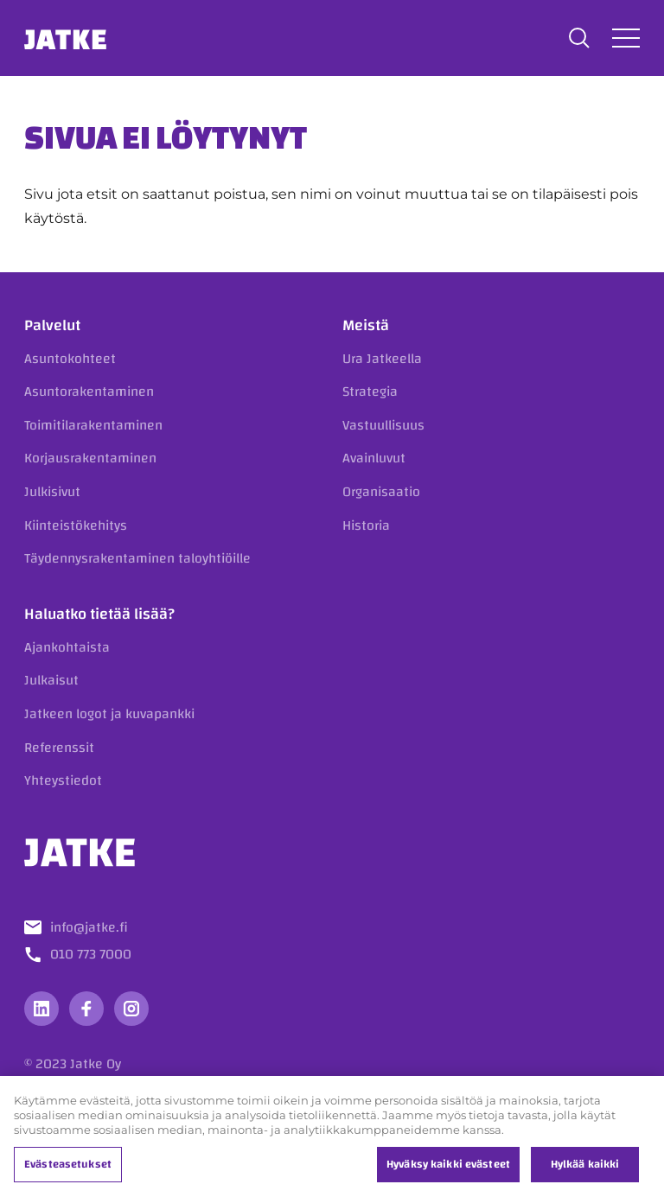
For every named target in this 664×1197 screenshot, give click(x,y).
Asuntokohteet (70, 359)
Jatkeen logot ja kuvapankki (109, 714)
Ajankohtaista (67, 647)
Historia (366, 525)
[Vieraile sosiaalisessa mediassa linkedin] (41, 1008)
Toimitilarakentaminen (93, 425)
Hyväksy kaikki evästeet (448, 1169)
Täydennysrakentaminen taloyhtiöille (137, 558)
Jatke (66, 38)
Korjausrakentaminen (90, 458)
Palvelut (52, 325)
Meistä (365, 325)
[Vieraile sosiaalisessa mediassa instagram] (131, 1008)
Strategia (370, 391)
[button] (579, 38)
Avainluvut (373, 458)
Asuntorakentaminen (89, 391)
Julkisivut (52, 492)
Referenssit (59, 748)
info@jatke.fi (89, 927)
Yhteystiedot (63, 780)
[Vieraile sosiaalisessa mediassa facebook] (86, 1008)
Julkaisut (51, 680)
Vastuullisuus (383, 425)
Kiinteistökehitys (75, 525)
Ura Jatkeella (382, 359)
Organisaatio (381, 492)
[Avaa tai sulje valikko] (625, 37)
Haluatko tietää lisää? (99, 614)
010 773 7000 (90, 954)
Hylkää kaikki (585, 1169)
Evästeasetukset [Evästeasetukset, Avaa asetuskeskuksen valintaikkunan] (68, 1169)
